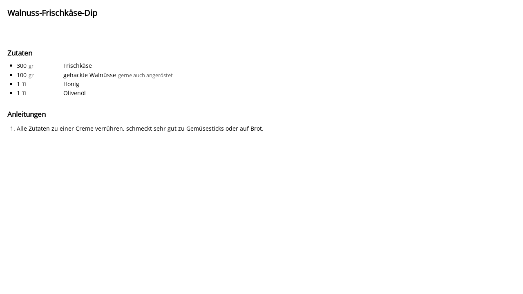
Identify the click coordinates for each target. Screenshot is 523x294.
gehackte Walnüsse (89, 75)
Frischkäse (77, 65)
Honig (71, 84)
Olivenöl (74, 93)
